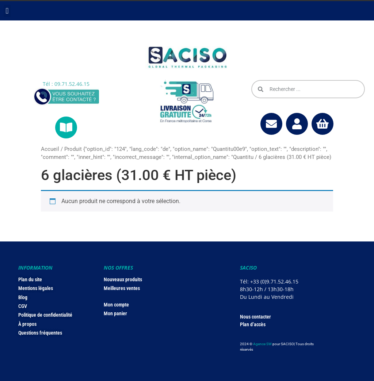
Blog (22, 297)
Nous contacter (255, 317)
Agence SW (262, 344)
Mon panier (115, 313)
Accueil (50, 149)
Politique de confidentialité (45, 315)
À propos (27, 324)
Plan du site (30, 279)
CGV (22, 306)
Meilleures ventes (122, 288)
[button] (7, 11)
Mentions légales (35, 288)
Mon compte (116, 305)
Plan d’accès (253, 324)
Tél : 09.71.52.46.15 (66, 83)
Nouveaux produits (123, 279)
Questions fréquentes (40, 333)
